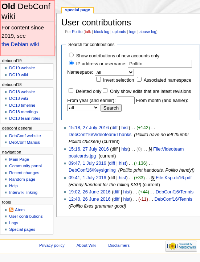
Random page (22, 179)
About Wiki (87, 245)
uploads (119, 31)
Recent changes (24, 173)
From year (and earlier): (91, 100)
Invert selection (118, 80)
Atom (20, 210)
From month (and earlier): (162, 100)
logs (132, 31)
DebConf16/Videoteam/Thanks (100, 134)
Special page (77, 10)
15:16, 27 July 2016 (89, 149)
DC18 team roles (24, 118)
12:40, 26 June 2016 (90, 199)
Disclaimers (119, 245)
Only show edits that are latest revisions (150, 91)
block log (101, 31)
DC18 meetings (23, 112)
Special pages (22, 229)
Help (13, 186)
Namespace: (80, 72)
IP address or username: (101, 63)
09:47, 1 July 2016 (87, 163)
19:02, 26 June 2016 (90, 192)
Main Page (19, 159)
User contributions (25, 216)
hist (125, 127)
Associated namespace (167, 80)
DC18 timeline (22, 105)
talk (88, 31)
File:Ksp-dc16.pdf (174, 177)
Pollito (77, 31)
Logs (13, 223)
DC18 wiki (18, 98)
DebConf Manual (24, 142)
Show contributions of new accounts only (117, 55)
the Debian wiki (20, 44)
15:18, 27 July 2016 (89, 127)
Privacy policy (52, 245)
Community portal (25, 166)
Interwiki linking (23, 192)
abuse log (147, 31)
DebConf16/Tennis (174, 192)
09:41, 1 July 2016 (87, 177)
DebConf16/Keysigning (92, 170)
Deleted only (89, 91)
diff (114, 127)
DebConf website (25, 136)
